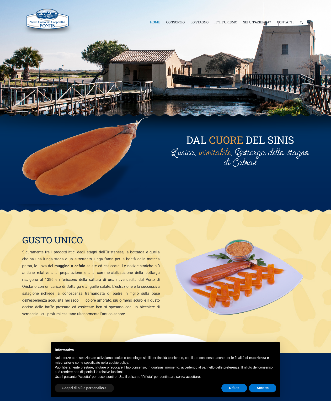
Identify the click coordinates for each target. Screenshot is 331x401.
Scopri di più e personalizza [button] (84, 388)
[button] (301, 22)
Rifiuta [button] (234, 388)
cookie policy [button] (118, 362)
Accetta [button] (262, 388)
